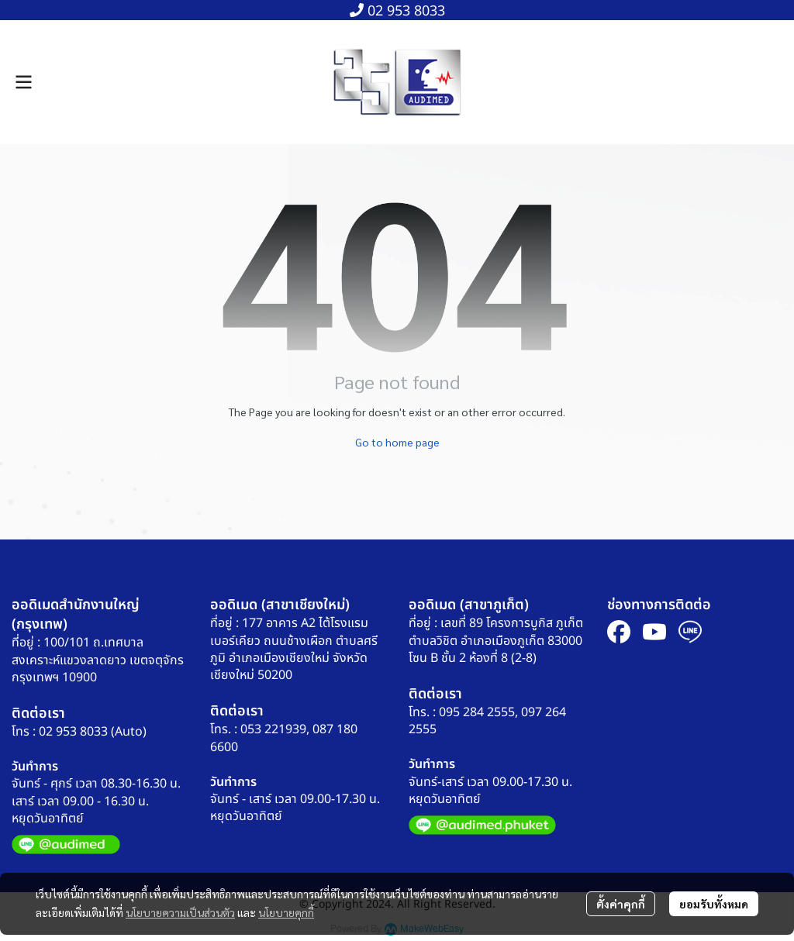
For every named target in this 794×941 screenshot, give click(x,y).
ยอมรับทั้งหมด (713, 904)
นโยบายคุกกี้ (286, 912)
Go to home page (397, 442)
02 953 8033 (397, 11)
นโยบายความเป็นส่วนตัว (180, 912)
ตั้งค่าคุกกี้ (620, 904)
